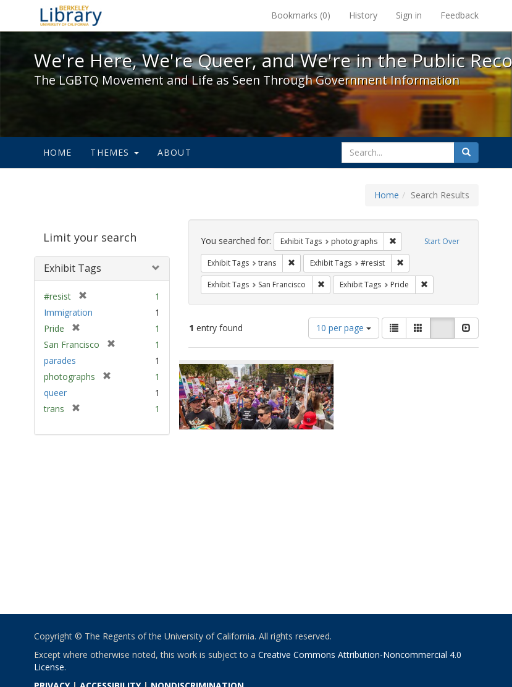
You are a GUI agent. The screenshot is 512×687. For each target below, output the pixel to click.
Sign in (409, 15)
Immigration (68, 312)
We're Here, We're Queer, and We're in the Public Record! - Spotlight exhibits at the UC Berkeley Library (71, 15)
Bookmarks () (300, 15)
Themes (114, 152)
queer (55, 392)
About (174, 152)
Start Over (442, 241)
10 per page (343, 328)
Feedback (459, 15)
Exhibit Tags (72, 268)
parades (60, 360)
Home (57, 152)
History (363, 15)
